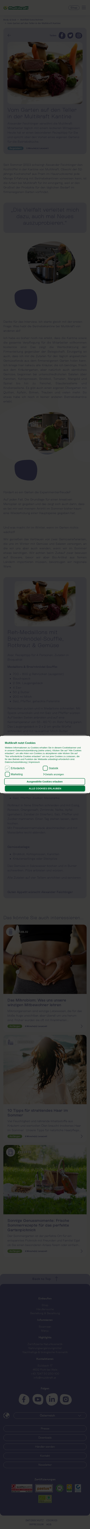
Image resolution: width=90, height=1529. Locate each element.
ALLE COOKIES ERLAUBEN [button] (45, 788)
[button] (53, 774)
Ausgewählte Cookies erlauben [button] (45, 781)
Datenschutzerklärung (16, 762)
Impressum (34, 762)
